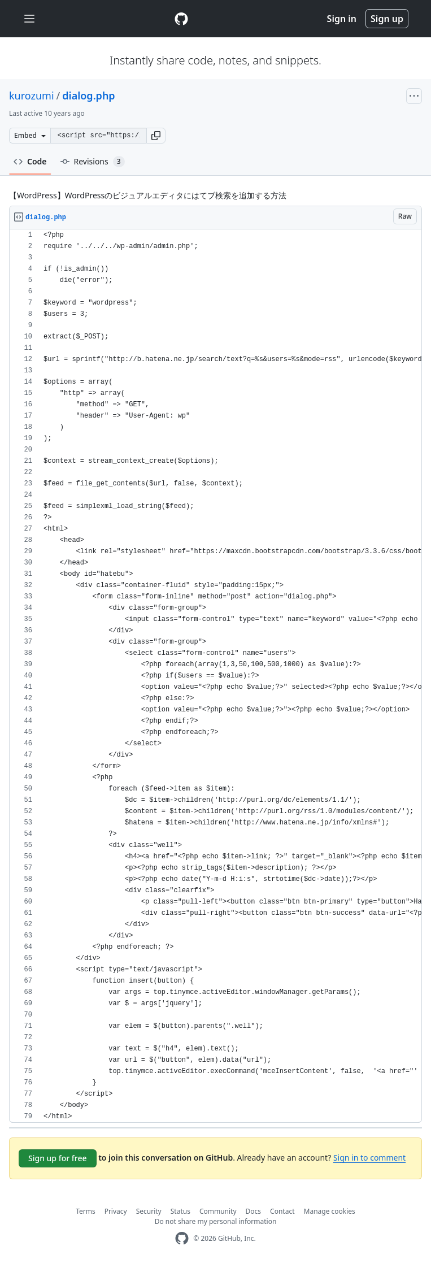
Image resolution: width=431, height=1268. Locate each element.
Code (30, 161)
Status (180, 1211)
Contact (282, 1211)
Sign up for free (57, 1158)
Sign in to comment (369, 1157)
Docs (254, 1211)
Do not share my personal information (216, 1221)
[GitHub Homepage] (182, 1238)
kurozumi (31, 95)
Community (218, 1211)
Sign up (387, 18)
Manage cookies (329, 1211)
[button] (156, 136)
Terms (85, 1211)
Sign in (341, 18)
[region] (215, 676)
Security (149, 1211)
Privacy (116, 1211)
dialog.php (88, 95)
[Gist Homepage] (181, 18)
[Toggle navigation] (29, 19)
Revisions (92, 161)
